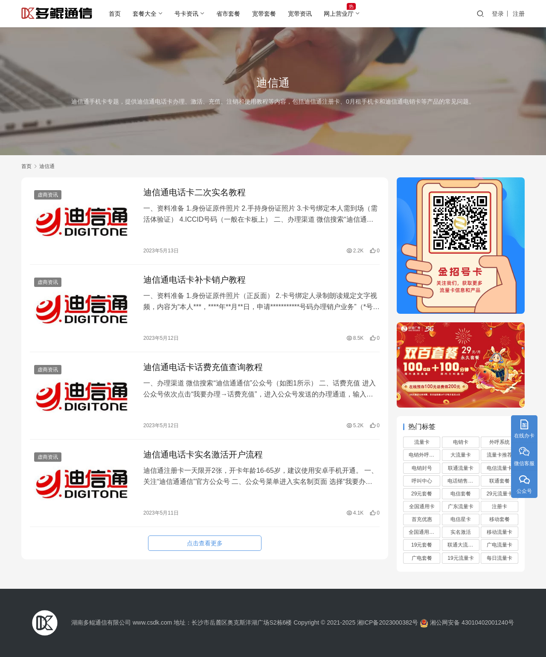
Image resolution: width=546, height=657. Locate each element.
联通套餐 (499, 481)
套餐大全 (145, 13)
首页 (115, 13)
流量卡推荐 (499, 455)
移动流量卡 (499, 532)
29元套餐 (421, 494)
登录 (498, 13)
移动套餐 (499, 519)
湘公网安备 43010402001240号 (466, 622)
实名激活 (460, 532)
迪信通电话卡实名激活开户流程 (203, 454)
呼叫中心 (422, 481)
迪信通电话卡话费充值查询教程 (203, 367)
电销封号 (422, 468)
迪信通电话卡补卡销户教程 (194, 279)
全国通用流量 (424, 532)
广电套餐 (422, 558)
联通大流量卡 (462, 545)
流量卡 (422, 442)
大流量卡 (460, 455)
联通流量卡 (460, 468)
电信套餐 (460, 494)
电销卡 (460, 442)
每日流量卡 (499, 558)
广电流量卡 (499, 545)
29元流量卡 (499, 494)
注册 (519, 13)
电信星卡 (460, 519)
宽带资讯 (300, 13)
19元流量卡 (460, 558)
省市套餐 (228, 13)
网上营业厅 (339, 13)
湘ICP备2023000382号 (387, 622)
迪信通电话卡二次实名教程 (194, 192)
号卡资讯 (186, 13)
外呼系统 (499, 442)
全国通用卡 (422, 506)
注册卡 (499, 506)
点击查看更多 (205, 543)
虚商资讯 (48, 195)
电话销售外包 (462, 481)
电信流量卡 (499, 468)
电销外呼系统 (424, 455)
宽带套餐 (264, 13)
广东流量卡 (460, 506)
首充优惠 (422, 519)
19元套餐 (421, 545)
